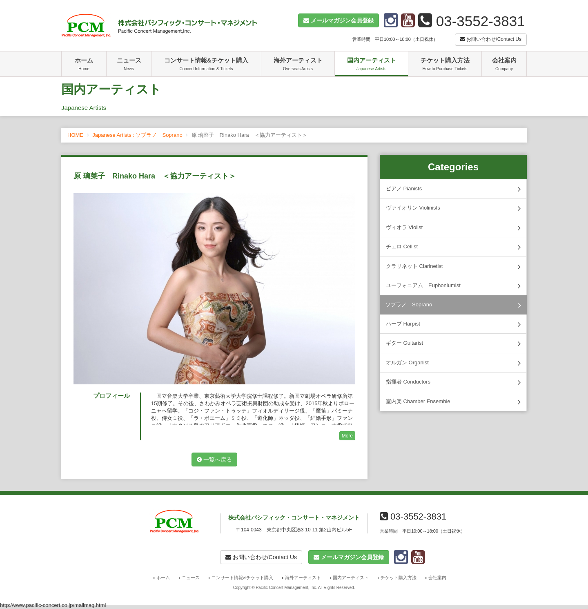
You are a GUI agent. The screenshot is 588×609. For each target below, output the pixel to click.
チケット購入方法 (444, 65)
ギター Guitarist (453, 343)
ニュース (129, 65)
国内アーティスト (371, 65)
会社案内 (504, 65)
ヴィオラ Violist (453, 228)
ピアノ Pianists (453, 189)
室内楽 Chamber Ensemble (453, 402)
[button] (338, 20)
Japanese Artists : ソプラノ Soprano (137, 135)
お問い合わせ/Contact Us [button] (490, 39)
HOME (75, 135)
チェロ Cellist (453, 247)
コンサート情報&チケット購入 (206, 65)
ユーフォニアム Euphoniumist (453, 286)
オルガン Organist (453, 363)
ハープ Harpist (453, 324)
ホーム (84, 65)
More (347, 436)
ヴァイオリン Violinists (453, 208)
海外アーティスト (297, 65)
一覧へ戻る (214, 459)
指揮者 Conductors (453, 382)
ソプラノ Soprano (453, 305)
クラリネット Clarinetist (453, 267)
